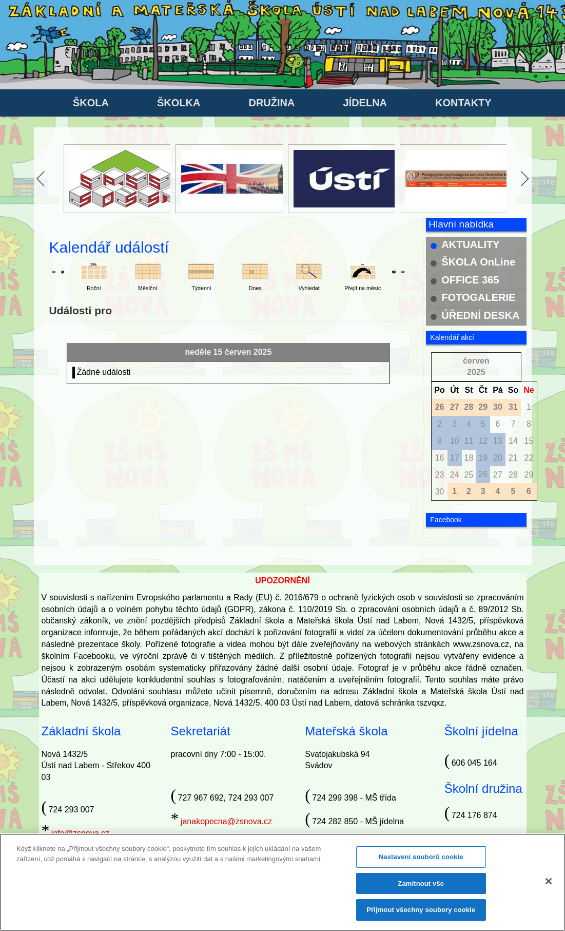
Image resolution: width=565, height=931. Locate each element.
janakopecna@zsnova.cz (226, 821)
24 (454, 474)
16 (439, 457)
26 (483, 474)
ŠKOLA (91, 102)
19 (483, 457)
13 (497, 440)
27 (497, 474)
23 (439, 474)
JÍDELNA (365, 102)
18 (469, 457)
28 (513, 474)
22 (529, 457)
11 (469, 440)
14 (513, 440)
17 (454, 457)
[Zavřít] (548, 884)
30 (439, 491)
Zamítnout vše (421, 886)
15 (529, 440)
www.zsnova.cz (481, 644)
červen (476, 360)
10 (454, 440)
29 (529, 474)
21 (513, 457)
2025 (476, 372)
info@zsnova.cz (80, 833)
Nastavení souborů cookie (421, 860)
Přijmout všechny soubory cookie (420, 913)
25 (469, 474)
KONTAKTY (463, 102)
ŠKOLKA (178, 102)
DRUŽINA (271, 102)
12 (483, 440)
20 (497, 457)
